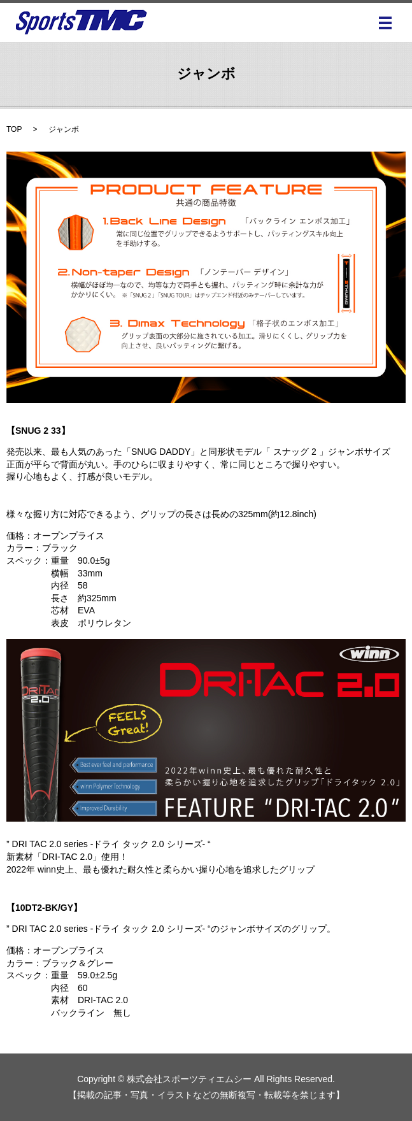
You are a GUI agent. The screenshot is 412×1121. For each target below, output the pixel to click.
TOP (14, 129)
